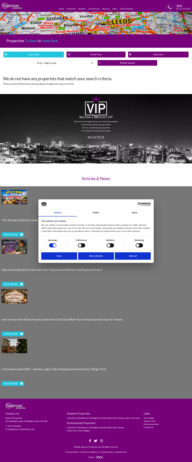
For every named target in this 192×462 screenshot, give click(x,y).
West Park (112, 418)
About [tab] (134, 213)
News (114, 9)
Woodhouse (82, 418)
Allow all (133, 256)
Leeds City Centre (132, 418)
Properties (71, 9)
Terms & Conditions (89, 452)
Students (82, 9)
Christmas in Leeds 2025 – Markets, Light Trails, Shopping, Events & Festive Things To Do (54, 369)
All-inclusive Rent (151, 424)
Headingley (93, 418)
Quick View (22, 54)
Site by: (96, 457)
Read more (13, 234)
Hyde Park (71, 418)
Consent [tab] (57, 213)
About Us (106, 9)
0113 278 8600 (14, 426)
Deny (59, 256)
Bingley (86, 430)
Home (61, 9)
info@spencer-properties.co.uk (21, 429)
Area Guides (149, 418)
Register (96, 137)
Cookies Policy (106, 452)
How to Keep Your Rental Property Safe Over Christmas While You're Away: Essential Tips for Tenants (62, 319)
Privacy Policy (72, 452)
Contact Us (149, 427)
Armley (121, 418)
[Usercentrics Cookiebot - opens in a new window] (139, 204)
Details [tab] (96, 213)
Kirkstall (103, 418)
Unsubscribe (120, 452)
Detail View (85, 54)
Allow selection (96, 256)
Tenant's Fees (149, 421)
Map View (146, 54)
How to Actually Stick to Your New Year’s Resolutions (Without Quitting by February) (52, 269)
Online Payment (126, 9)
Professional (93, 9)
